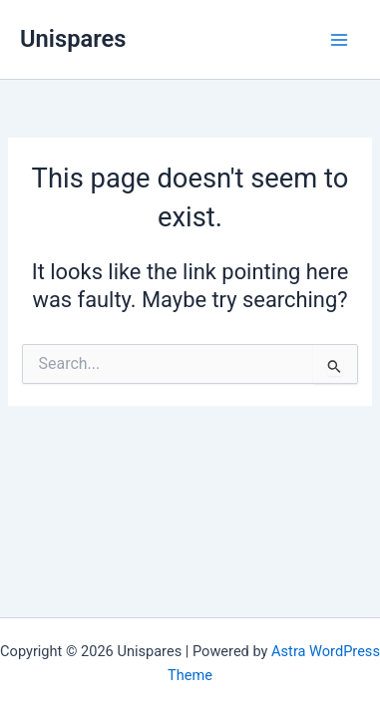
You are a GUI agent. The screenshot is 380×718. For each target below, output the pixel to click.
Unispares (73, 39)
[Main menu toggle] (339, 40)
